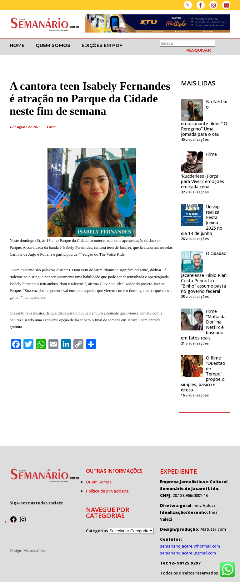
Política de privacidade (107, 491)
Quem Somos (53, 45)
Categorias (97, 531)
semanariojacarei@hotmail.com (190, 546)
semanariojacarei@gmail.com (188, 553)
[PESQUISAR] (198, 50)
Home (17, 45)
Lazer (51, 127)
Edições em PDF (102, 45)
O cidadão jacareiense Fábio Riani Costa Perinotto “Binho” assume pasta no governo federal (204, 272)
